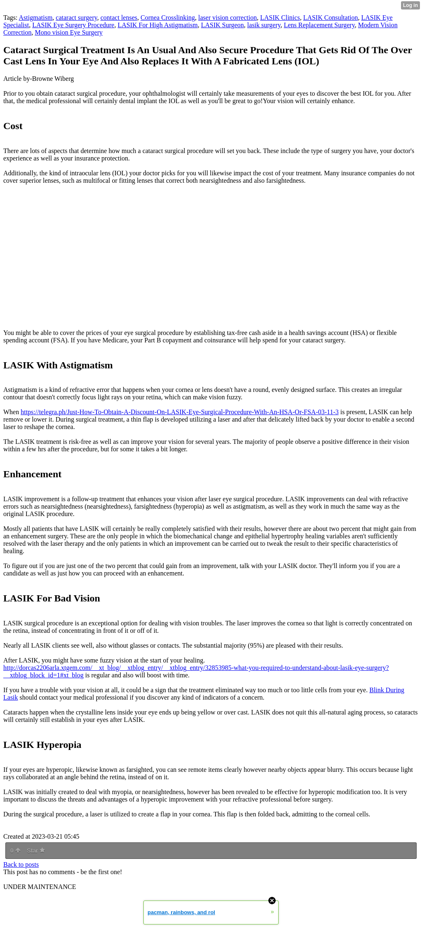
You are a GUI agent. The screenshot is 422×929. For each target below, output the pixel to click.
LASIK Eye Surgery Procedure (73, 24)
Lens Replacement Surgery (319, 24)
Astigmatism (36, 17)
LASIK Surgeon (222, 24)
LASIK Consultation (330, 17)
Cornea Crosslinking (168, 17)
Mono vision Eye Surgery (69, 32)
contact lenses (119, 17)
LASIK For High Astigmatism (157, 24)
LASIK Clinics (280, 17)
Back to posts (21, 864)
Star (36, 850)
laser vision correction (227, 17)
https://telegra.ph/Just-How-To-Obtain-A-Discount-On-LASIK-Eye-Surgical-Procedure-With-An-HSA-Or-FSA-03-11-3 (180, 411)
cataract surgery (76, 17)
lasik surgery (264, 24)
